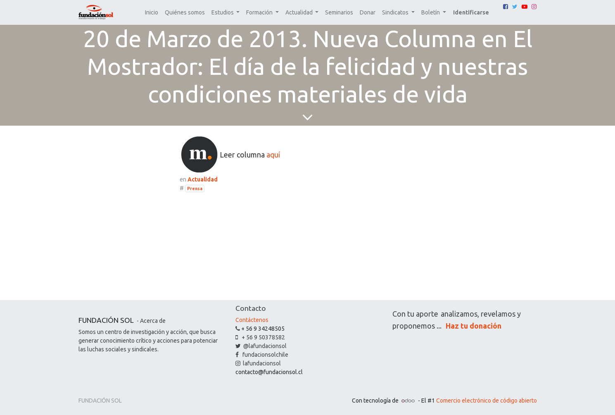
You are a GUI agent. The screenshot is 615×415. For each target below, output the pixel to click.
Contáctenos (251, 320)
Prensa (194, 188)
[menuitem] (151, 12)
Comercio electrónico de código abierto (486, 400)
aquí (273, 154)
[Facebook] (505, 6)
